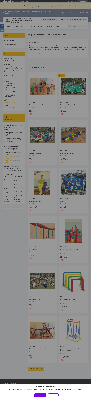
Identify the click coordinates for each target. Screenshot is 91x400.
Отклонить (53, 395)
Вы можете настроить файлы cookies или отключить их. (45, 391)
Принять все (40, 395)
